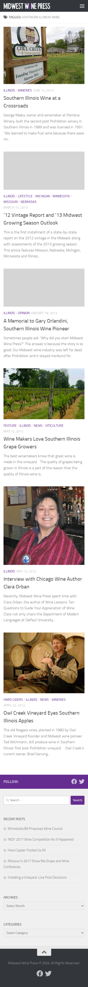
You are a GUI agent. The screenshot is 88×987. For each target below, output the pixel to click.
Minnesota (61, 196)
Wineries (25, 90)
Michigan (42, 196)
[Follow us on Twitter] (81, 781)
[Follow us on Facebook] (74, 781)
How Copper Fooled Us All (27, 850)
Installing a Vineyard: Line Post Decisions (37, 877)
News (38, 426)
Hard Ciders (13, 700)
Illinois (9, 90)
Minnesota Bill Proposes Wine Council (35, 829)
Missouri (11, 202)
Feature (10, 426)
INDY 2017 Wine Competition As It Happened (41, 839)
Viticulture (54, 426)
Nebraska (28, 202)
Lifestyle (25, 196)
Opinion (24, 313)
